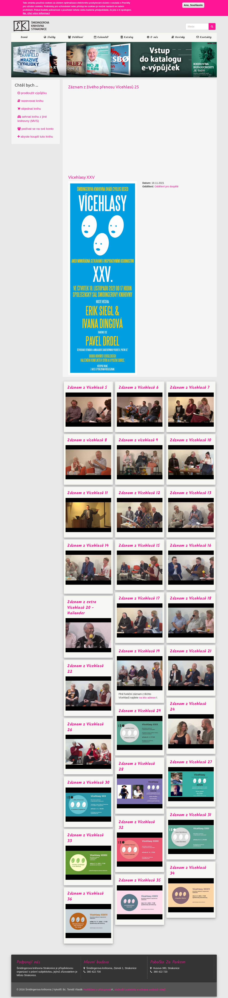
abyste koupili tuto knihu (35, 136)
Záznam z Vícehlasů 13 (190, 493)
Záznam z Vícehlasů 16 (190, 546)
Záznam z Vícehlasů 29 (140, 711)
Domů (24, 37)
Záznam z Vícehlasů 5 (87, 388)
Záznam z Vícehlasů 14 (88, 546)
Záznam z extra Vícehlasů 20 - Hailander (81, 608)
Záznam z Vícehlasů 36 (85, 896)
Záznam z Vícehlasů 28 (137, 767)
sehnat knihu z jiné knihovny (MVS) (32, 119)
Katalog (127, 37)
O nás (152, 37)
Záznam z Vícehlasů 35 (140, 880)
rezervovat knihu (30, 101)
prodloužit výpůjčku (32, 93)
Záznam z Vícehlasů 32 (137, 825)
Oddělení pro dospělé (166, 186)
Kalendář (101, 37)
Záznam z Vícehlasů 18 (190, 599)
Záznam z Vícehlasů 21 (190, 651)
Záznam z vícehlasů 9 (138, 440)
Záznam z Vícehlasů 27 (191, 762)
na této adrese (148, 697)
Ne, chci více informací (36, 13)
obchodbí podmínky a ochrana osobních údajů (139, 989)
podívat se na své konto (35, 128)
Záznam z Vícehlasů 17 (139, 599)
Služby (50, 37)
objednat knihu (29, 108)
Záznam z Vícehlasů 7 (189, 388)
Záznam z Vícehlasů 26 (85, 727)
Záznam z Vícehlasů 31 (190, 815)
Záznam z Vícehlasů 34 (188, 871)
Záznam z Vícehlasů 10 (190, 440)
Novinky (178, 37)
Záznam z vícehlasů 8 (87, 440)
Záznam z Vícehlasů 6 (139, 388)
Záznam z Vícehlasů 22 (85, 669)
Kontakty (204, 37)
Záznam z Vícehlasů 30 (88, 783)
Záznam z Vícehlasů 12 (139, 493)
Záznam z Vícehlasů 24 (188, 707)
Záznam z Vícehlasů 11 (87, 493)
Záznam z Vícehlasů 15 (139, 546)
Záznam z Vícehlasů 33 (85, 838)
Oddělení (75, 37)
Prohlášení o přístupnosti (98, 989)
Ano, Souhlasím (193, 5)
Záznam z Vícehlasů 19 (139, 651)
